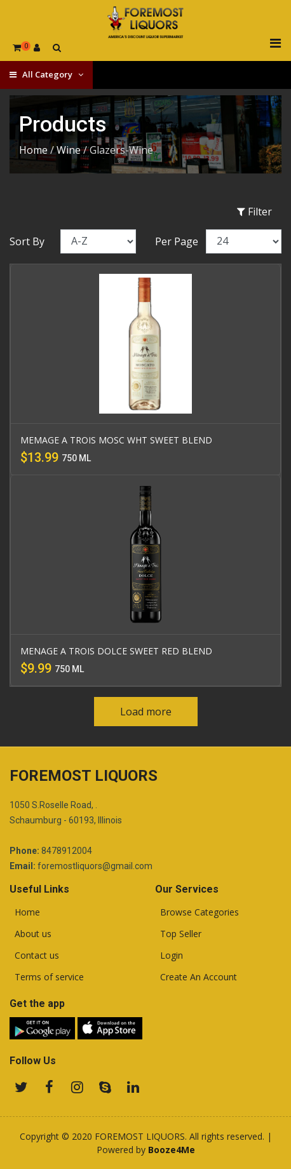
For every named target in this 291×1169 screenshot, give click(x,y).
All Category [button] (46, 74)
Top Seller (178, 933)
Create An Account (196, 977)
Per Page (176, 241)
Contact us (34, 955)
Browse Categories (197, 912)
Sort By (27, 241)
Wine (69, 150)
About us (30, 933)
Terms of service (47, 977)
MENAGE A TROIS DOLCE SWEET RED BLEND (116, 651)
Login (169, 955)
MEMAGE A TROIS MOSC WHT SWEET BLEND (116, 440)
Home (33, 150)
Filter (254, 212)
